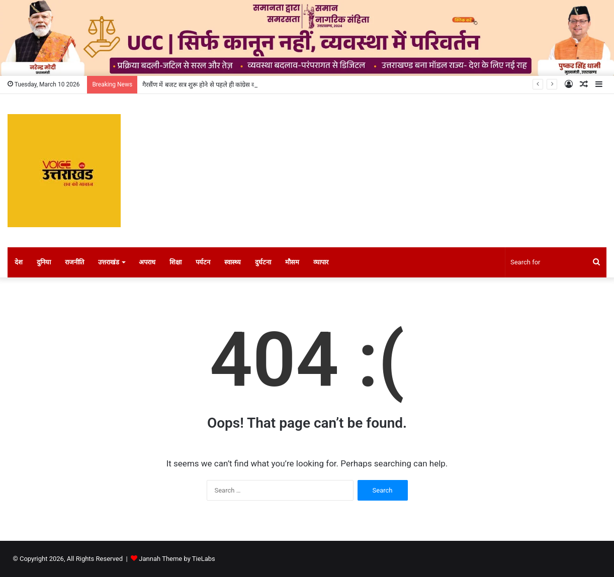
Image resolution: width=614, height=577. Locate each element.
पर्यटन (203, 262)
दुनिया (44, 262)
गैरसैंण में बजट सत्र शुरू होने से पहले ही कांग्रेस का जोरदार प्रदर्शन (217, 84)
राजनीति (74, 262)
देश (19, 262)
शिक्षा (175, 262)
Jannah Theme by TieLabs (177, 558)
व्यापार (320, 262)
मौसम (292, 262)
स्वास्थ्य (232, 262)
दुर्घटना (263, 262)
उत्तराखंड (108, 262)
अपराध (147, 262)
